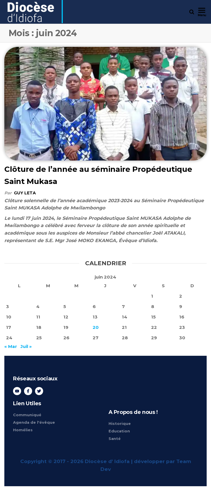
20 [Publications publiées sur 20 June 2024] (96, 327)
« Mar (10, 346)
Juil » (26, 346)
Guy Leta (25, 193)
